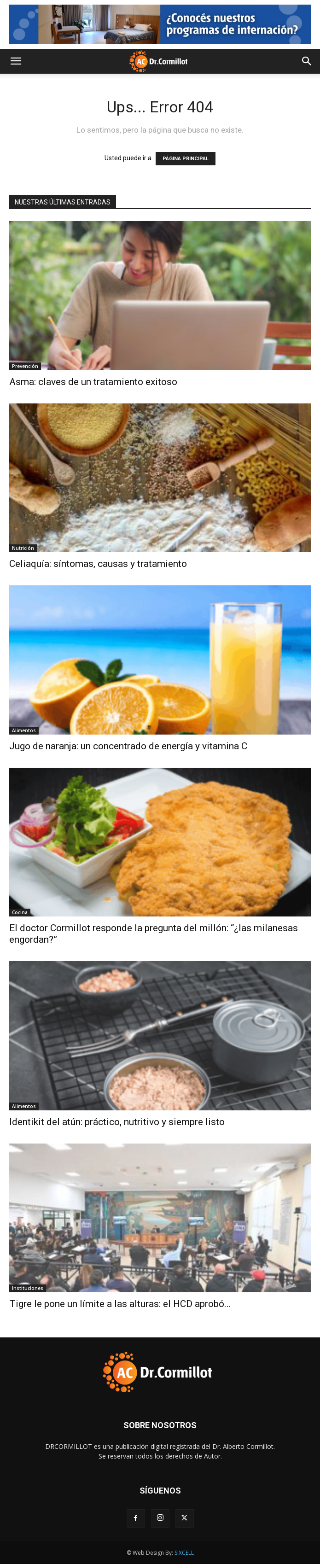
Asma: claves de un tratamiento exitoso (93, 381)
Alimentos (24, 730)
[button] (15, 61)
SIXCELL (184, 1553)
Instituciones (27, 1288)
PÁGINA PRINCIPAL (186, 159)
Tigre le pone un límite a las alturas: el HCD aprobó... (120, 1303)
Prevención (25, 366)
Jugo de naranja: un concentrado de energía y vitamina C (128, 746)
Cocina (20, 912)
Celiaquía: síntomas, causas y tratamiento (98, 563)
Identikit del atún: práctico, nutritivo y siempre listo (117, 1121)
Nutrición (23, 548)
